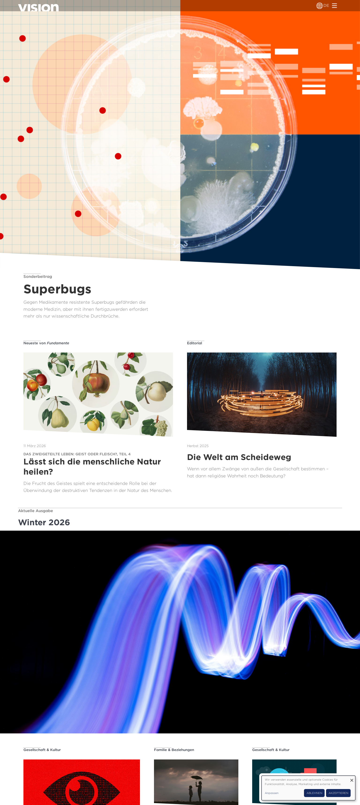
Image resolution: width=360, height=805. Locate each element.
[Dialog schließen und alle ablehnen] (351, 779)
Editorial (194, 343)
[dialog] (308, 788)
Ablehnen (314, 793)
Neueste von (46, 343)
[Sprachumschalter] (319, 5)
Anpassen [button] (271, 793)
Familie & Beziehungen (174, 750)
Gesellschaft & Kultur (42, 750)
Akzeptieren (338, 793)
